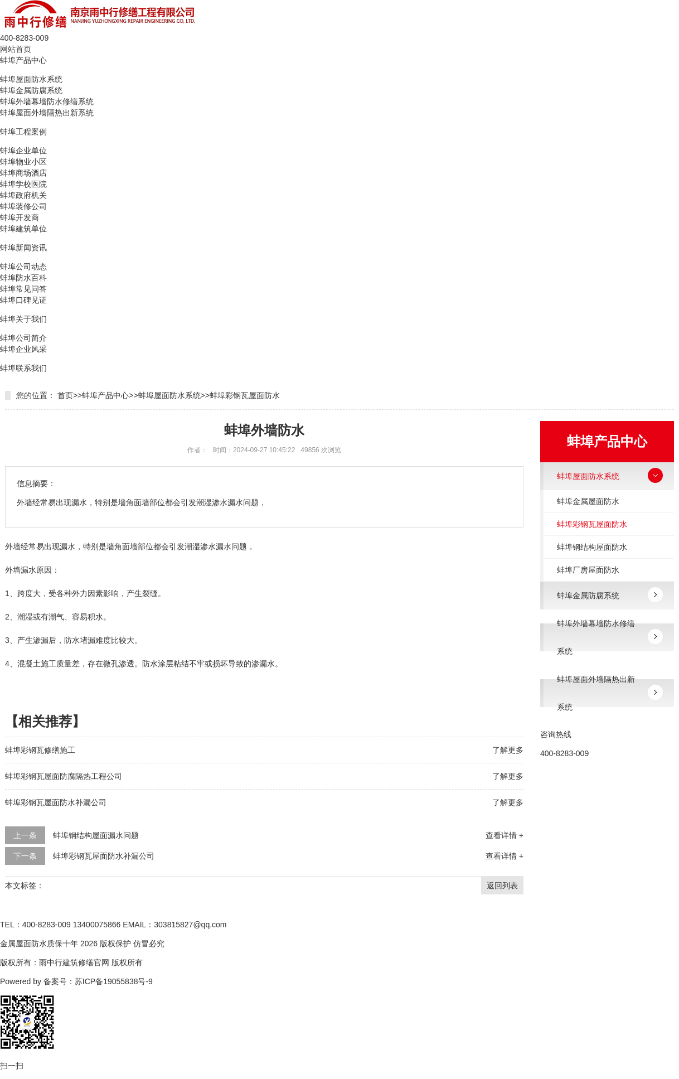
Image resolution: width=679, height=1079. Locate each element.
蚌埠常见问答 (23, 288)
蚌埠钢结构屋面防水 (592, 547)
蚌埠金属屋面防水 (588, 501)
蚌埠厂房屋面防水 (588, 569)
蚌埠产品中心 (23, 60)
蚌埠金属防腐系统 (31, 90)
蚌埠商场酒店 (23, 172)
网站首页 (15, 49)
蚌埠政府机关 (23, 195)
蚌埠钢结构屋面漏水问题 (96, 835)
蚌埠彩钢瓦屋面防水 (245, 395)
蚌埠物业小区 (23, 161)
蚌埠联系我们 (23, 368)
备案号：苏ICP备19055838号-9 (98, 981)
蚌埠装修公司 (23, 206)
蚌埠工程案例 (23, 131)
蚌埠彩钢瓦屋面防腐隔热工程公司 (63, 776)
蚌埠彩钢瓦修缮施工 (40, 750)
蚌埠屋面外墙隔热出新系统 (47, 112)
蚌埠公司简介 (23, 337)
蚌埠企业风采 (23, 349)
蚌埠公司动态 (23, 266)
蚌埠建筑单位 (23, 228)
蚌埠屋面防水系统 (31, 79)
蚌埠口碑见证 (23, 300)
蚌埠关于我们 (23, 318)
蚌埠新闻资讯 (23, 247)
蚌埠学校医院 (23, 184)
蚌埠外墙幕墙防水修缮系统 (47, 101)
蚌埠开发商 (19, 217)
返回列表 (502, 885)
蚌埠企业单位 (23, 150)
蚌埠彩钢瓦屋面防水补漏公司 (55, 802)
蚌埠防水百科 (23, 277)
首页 (65, 395)
